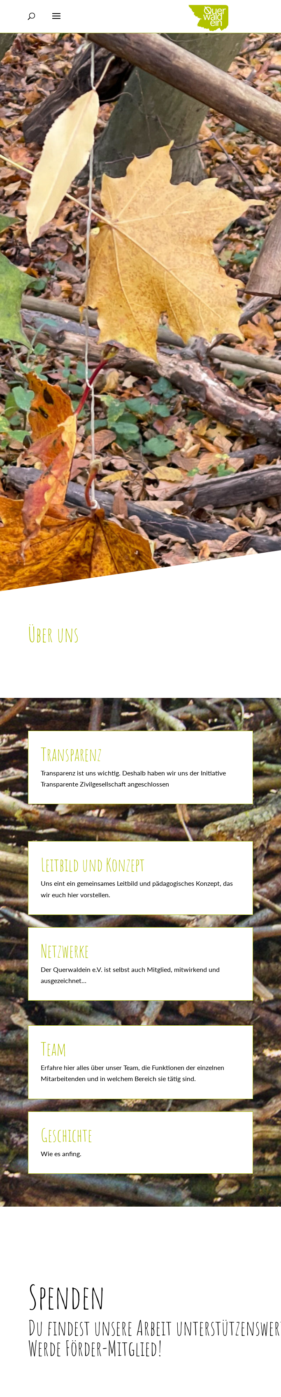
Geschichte (66, 1135)
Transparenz (71, 754)
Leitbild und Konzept (93, 864)
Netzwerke (65, 951)
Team (53, 1049)
